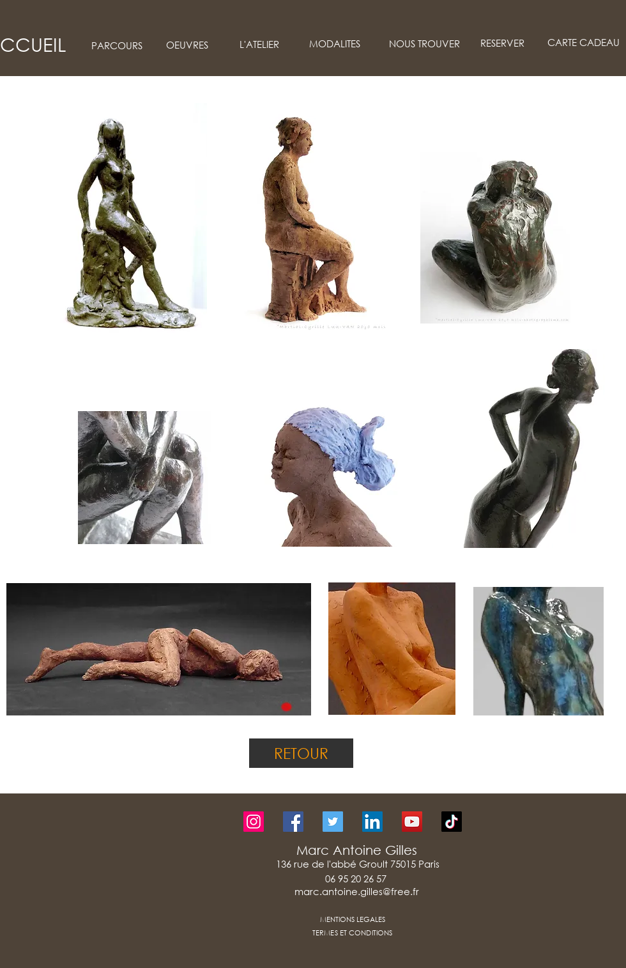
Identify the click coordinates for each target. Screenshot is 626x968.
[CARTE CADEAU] (583, 42)
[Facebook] (293, 821)
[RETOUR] (301, 753)
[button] (122, 218)
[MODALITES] (335, 43)
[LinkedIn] (372, 821)
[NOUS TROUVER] (424, 44)
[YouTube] (412, 821)
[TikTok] (451, 821)
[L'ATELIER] (259, 44)
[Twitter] (333, 821)
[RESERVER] (502, 43)
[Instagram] (253, 821)
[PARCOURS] (116, 45)
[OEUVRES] (187, 45)
